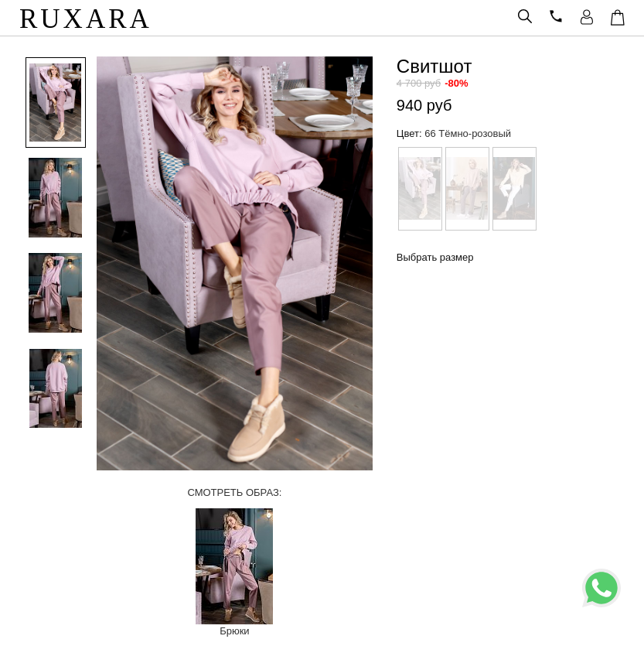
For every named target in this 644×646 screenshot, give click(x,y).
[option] (50, 104)
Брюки (234, 631)
